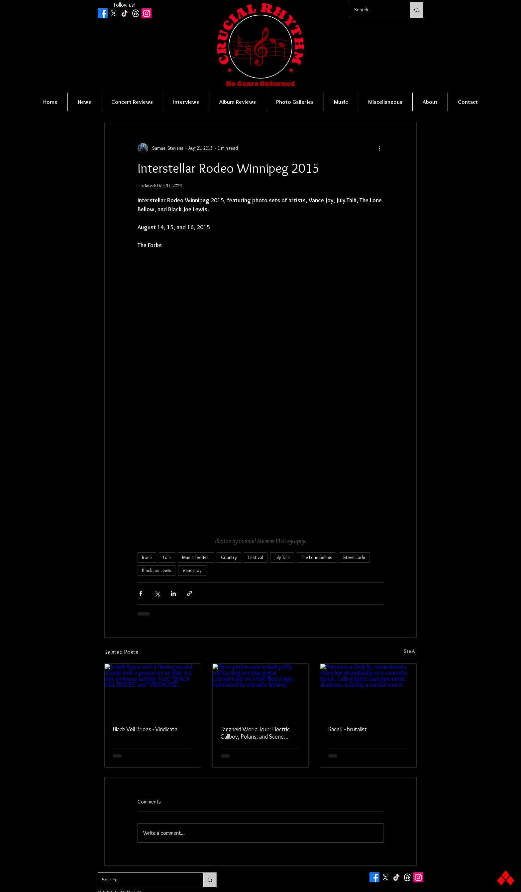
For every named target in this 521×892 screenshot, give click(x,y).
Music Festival (196, 557)
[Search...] (375, 10)
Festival (255, 557)
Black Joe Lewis (156, 570)
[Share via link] (189, 593)
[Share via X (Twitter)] (157, 593)
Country (229, 557)
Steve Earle (354, 557)
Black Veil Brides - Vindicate (145, 729)
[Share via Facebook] (141, 593)
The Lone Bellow (316, 557)
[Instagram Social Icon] (147, 13)
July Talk (282, 557)
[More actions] (379, 148)
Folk (167, 557)
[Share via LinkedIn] (173, 593)
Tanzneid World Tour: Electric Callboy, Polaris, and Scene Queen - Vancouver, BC (255, 733)
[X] (114, 13)
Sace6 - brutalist (347, 729)
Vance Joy (192, 570)
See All (410, 651)
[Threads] (136, 13)
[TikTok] (125, 13)
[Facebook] (103, 13)
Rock (147, 557)
